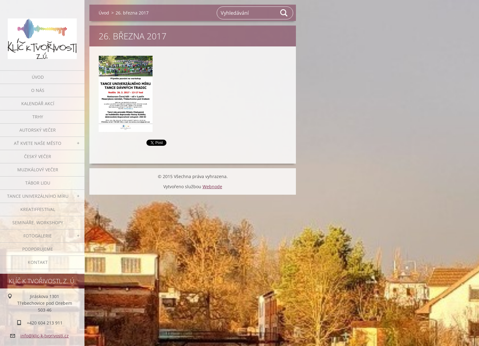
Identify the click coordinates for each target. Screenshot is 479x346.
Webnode (212, 186)
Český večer (37, 156)
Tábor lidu (37, 183)
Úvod (38, 77)
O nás (37, 90)
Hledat (284, 13)
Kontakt (38, 262)
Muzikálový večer (37, 170)
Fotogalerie (37, 236)
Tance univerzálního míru (37, 196)
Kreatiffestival (37, 209)
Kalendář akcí (37, 103)
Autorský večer (37, 130)
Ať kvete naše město (37, 143)
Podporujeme (37, 249)
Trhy (37, 117)
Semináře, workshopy (37, 222)
